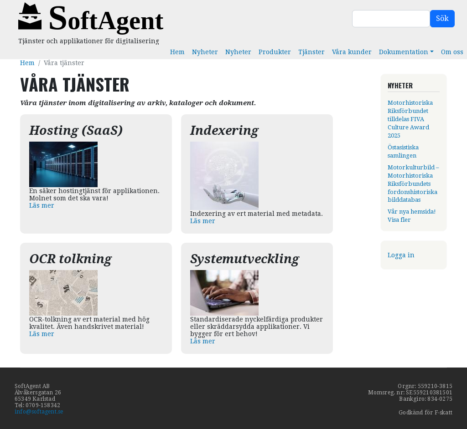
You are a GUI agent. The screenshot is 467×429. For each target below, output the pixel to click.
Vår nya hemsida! (412, 211)
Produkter (275, 52)
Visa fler (399, 219)
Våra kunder (352, 52)
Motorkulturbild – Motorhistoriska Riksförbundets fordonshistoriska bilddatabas (413, 184)
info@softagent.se (39, 412)
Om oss (452, 52)
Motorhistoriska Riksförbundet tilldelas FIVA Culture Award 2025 (410, 119)
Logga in (401, 255)
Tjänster (311, 52)
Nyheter (205, 52)
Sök (442, 18)
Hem (177, 52)
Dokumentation (403, 52)
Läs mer (41, 205)
